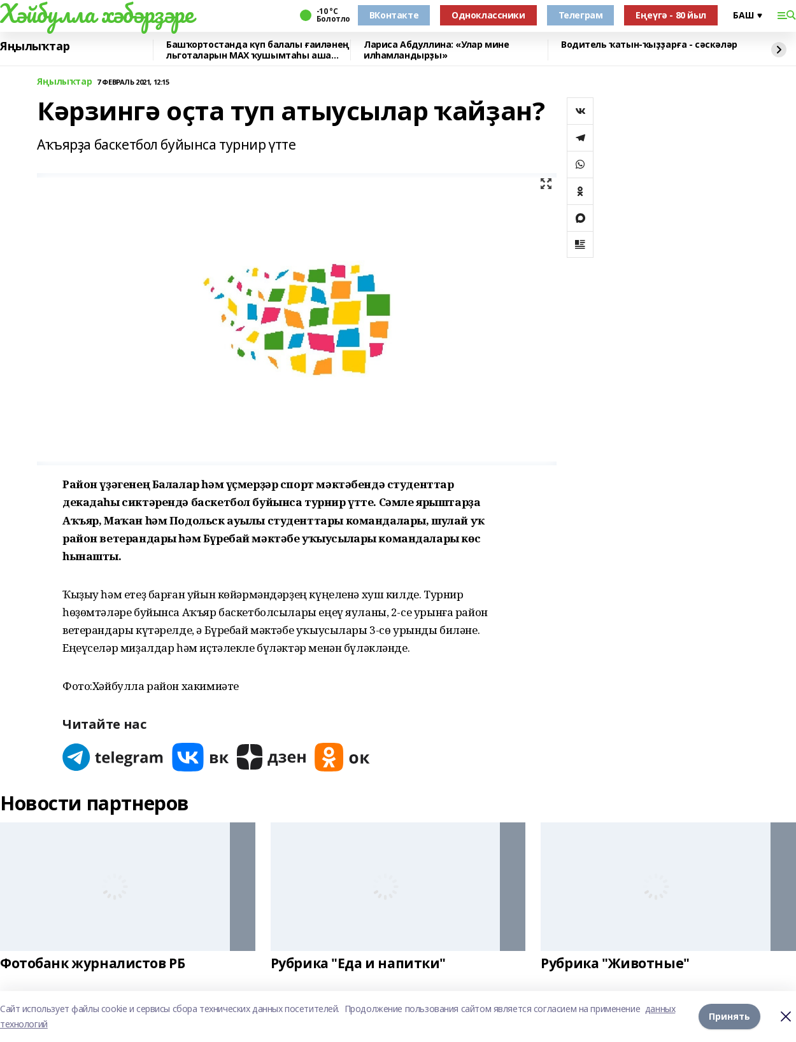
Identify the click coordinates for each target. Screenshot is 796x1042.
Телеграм (580, 15)
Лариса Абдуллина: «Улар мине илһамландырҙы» (436, 49)
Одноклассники (488, 15)
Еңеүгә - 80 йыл (671, 15)
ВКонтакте (393, 15)
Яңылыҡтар (34, 46)
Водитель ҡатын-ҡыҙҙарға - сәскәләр (649, 44)
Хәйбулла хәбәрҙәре (96, 13)
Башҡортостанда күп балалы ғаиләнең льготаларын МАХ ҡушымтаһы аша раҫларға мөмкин (258, 49)
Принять (729, 1016)
